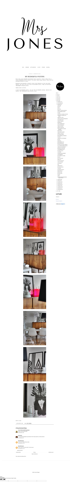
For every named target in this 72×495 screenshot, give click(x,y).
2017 (58, 94)
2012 (58, 100)
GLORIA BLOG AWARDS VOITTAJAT (62, 114)
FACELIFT (58, 174)
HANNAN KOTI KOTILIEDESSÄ (61, 138)
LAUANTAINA (59, 163)
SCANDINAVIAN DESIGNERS (61, 153)
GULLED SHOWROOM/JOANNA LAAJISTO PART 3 (62, 177)
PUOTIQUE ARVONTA (60, 160)
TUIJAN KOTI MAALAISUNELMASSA (62, 118)
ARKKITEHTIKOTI (59, 165)
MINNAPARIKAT (59, 130)
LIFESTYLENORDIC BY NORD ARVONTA (61, 129)
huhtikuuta (59, 185)
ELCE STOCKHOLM (60, 158)
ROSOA (58, 107)
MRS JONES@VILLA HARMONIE (61, 135)
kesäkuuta (59, 183)
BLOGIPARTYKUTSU (60, 167)
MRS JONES (27, 67)
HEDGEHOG (59, 140)
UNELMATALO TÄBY (60, 117)
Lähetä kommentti (20, 450)
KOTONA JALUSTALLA (60, 169)
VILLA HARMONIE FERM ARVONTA (62, 145)
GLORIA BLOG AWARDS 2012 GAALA (61, 116)
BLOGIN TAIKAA (59, 173)
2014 (58, 98)
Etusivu (35, 452)
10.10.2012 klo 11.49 (21, 448)
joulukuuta (59, 101)
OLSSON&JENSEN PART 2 (61, 149)
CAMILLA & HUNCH (60, 126)
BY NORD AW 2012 (60, 150)
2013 (58, 99)
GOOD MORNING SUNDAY (61, 111)
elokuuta (59, 180)
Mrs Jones (57, 199)
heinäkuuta (59, 181)
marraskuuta (60, 103)
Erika (19, 435)
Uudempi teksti (18, 452)
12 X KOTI (38, 67)
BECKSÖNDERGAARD (60, 143)
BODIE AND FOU (59, 170)
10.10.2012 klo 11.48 (21, 443)
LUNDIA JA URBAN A (60, 121)
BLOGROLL (48, 67)
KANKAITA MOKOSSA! (60, 127)
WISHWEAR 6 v (59, 122)
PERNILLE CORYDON (60, 133)
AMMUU (58, 175)
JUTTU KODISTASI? (33, 67)
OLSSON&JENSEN (60, 154)
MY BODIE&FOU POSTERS (61, 155)
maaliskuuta (59, 186)
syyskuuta (59, 179)
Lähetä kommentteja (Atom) (21, 456)
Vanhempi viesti (51, 452)
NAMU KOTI (59, 159)
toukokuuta (59, 184)
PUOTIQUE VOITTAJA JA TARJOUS (62, 144)
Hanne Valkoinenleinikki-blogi (22, 430)
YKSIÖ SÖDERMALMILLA (61, 123)
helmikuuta (59, 188)
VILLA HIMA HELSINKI (60, 134)
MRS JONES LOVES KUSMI (61, 148)
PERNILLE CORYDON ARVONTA (62, 110)
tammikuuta (59, 189)
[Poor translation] (4, 479)
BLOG (23, 67)
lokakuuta (59, 104)
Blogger (38, 472)
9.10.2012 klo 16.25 (21, 432)
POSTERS (58, 112)
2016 (58, 95)
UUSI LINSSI (59, 168)
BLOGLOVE (59, 109)
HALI (58, 164)
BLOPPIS (58, 139)
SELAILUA (58, 157)
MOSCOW (58, 106)
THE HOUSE (59, 105)
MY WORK (43, 67)
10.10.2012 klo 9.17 (21, 437)
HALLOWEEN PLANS (60, 119)
